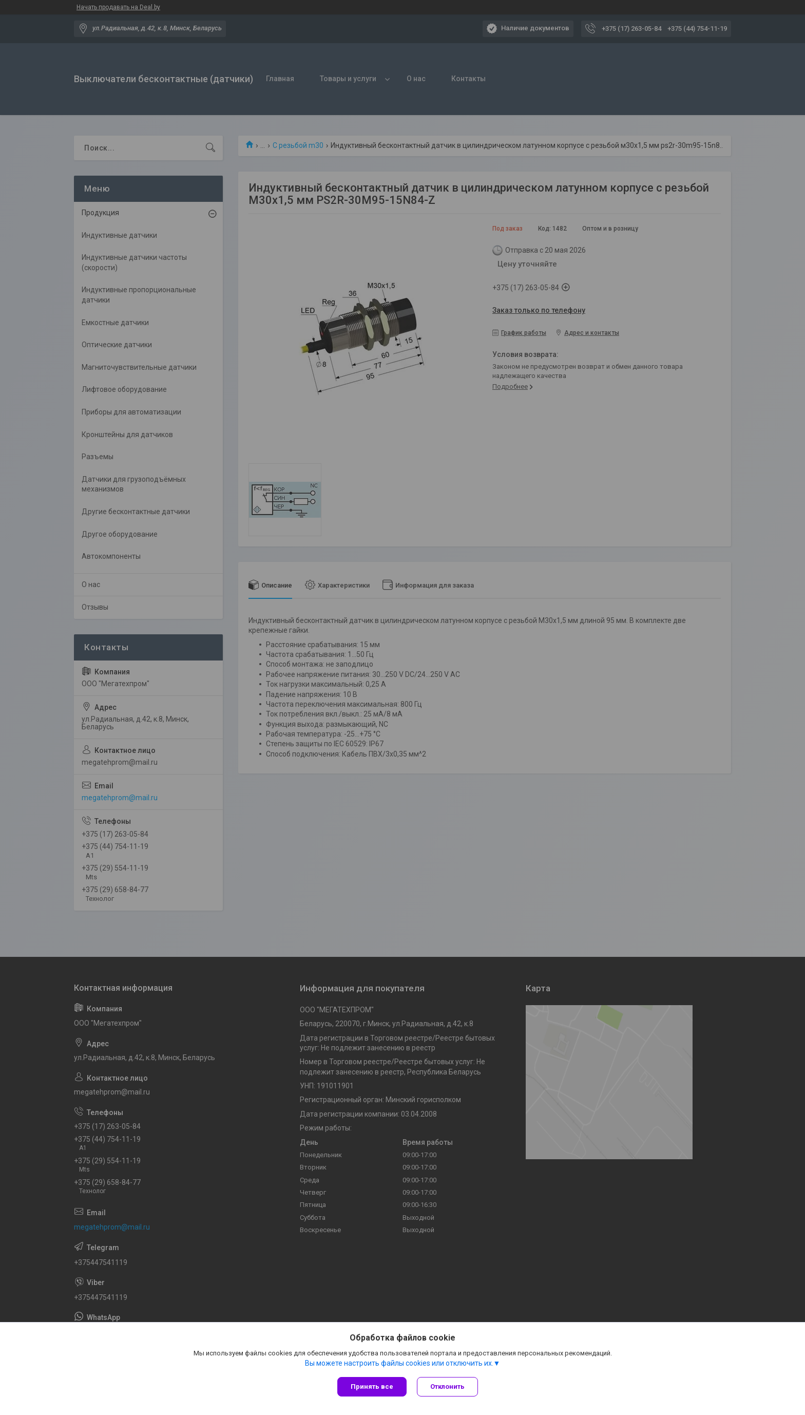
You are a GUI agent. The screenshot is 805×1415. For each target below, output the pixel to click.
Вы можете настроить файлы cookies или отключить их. (399, 1363)
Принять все (372, 1386)
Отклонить (447, 1386)
